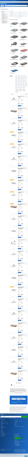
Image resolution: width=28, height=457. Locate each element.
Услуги (1, 424)
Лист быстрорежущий (4, 22)
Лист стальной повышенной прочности (4, 20)
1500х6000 (24, 90)
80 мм (16, 87)
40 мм (23, 84)
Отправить (18, 400)
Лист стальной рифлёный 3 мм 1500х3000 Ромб (21, 323)
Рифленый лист (3, 15)
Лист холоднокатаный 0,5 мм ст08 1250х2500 (21, 216)
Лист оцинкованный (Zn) (4, 14)
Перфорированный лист (4, 17)
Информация (2, 419)
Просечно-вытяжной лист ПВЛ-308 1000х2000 (21, 228)
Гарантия (16, 424)
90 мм (18, 87)
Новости (16, 423)
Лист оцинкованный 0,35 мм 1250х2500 (21, 96)
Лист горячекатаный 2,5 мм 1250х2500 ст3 (21, 359)
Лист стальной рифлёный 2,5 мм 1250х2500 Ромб (22, 108)
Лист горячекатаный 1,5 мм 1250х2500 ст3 (21, 144)
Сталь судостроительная (4, 21)
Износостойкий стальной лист (5, 19)
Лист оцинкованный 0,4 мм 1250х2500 (21, 263)
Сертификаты (2, 430)
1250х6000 (17, 90)
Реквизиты (2, 431)
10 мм (16, 81)
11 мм (18, 81)
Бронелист (3, 18)
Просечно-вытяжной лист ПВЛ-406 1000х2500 (21, 347)
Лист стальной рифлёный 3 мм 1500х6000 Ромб (21, 371)
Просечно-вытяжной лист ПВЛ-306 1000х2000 (21, 180)
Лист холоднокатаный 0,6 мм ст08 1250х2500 (21, 335)
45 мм (26, 84)
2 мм (21, 78)
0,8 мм (21, 77)
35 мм (21, 84)
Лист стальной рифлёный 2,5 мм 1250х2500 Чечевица (22, 168)
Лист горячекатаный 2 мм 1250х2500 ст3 (21, 251)
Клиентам (16, 419)
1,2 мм (26, 77)
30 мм (18, 84)
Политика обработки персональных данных (20, 426)
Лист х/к (3, 13)
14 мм (25, 81)
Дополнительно (3, 433)
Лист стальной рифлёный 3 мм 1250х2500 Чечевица (21, 275)
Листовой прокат (3, 12)
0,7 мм (19, 77)
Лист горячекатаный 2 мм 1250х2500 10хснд (21, 299)
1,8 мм (18, 78)
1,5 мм (16, 78)
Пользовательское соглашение (4, 423)
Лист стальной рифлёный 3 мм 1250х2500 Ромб (21, 204)
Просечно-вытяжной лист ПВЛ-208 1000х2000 (21, 132)
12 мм (21, 81)
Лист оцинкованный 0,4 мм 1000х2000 (21, 311)
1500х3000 (20, 90)
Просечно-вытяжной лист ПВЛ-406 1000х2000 (21, 287)
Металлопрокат (3, 7)
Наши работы (2, 432)
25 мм (16, 84)
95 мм (21, 87)
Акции (15, 425)
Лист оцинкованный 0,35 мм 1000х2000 (21, 156)
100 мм (24, 87)
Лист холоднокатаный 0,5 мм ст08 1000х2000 (21, 120)
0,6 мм (16, 77)
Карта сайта (2, 426)
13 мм (23, 81)
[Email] (10, 416)
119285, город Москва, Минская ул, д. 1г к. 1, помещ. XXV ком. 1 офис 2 (21, 441)
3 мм (25, 78)
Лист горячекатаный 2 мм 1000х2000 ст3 (21, 192)
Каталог (2, 425)
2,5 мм (23, 78)
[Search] (19, 5)
